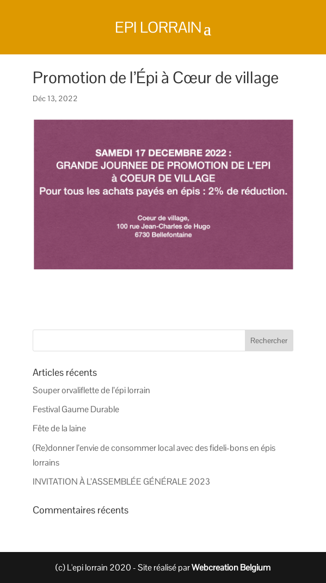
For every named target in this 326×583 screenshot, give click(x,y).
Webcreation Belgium (231, 567)
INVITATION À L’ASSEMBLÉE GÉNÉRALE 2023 (121, 481)
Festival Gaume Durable (76, 409)
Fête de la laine (59, 428)
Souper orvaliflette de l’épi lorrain (91, 390)
